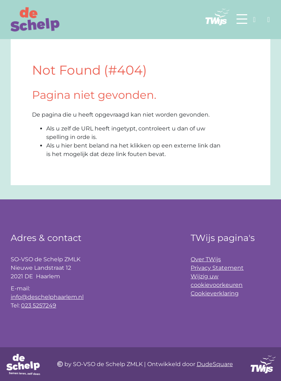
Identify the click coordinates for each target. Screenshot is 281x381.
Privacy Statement (217, 267)
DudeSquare (215, 364)
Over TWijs (206, 259)
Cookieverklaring (215, 293)
